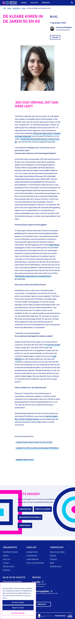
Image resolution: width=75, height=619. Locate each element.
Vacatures (6, 570)
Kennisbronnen (55, 566)
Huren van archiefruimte (35, 563)
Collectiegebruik (32, 559)
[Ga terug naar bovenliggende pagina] (4, 8)
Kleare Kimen (54, 245)
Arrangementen (32, 552)
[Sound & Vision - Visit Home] (5, 2)
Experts (5, 555)
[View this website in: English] (41, 604)
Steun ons (6, 559)
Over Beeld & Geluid (10, 552)
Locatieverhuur (32, 555)
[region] (18, 600)
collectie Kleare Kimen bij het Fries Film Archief (34, 442)
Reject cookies (18, 608)
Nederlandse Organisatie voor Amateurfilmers (33, 276)
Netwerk (53, 555)
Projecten (53, 559)
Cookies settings (18, 613)
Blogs (52, 563)
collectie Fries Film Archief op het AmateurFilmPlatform (37, 448)
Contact (6, 563)
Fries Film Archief (53, 345)
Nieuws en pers (8, 566)
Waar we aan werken (57, 552)
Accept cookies (18, 602)
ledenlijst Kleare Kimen (25, 459)
